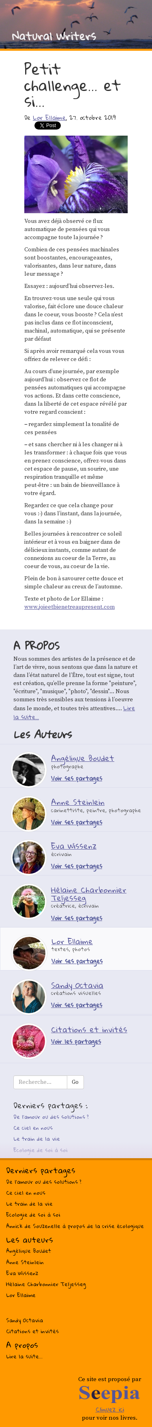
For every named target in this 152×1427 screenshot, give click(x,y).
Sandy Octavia (24, 1320)
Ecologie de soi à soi (40, 1150)
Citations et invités (32, 1331)
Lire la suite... (24, 1356)
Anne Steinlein (25, 1262)
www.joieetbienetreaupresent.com (69, 607)
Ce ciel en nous (33, 1128)
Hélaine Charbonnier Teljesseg (46, 1284)
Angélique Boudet (28, 1251)
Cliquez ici (110, 1409)
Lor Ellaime (49, 117)
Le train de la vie (36, 1139)
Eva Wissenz (22, 1273)
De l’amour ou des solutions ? (51, 1117)
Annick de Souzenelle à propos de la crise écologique (75, 1226)
